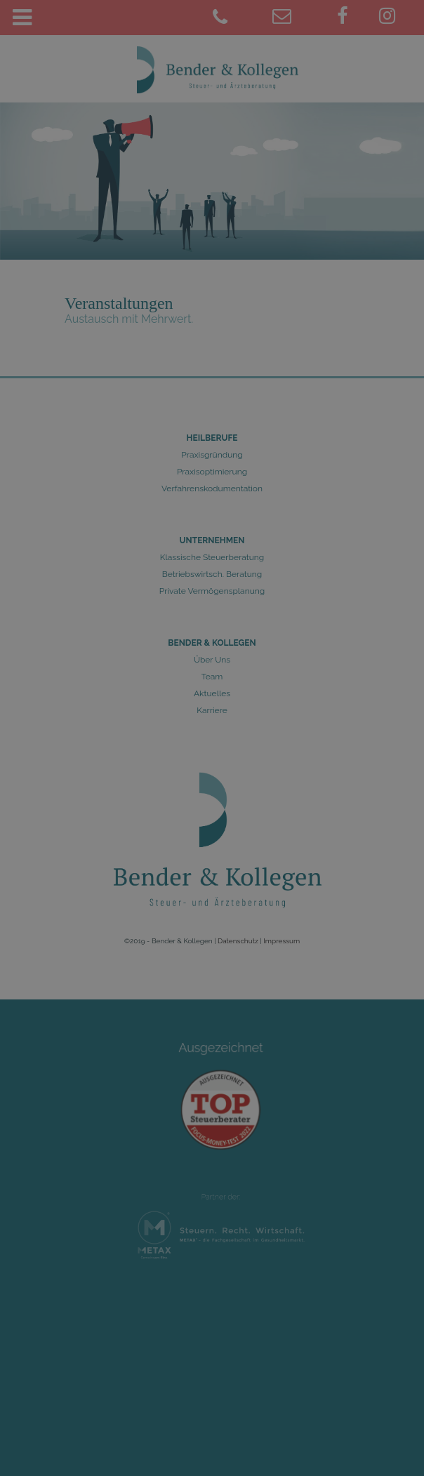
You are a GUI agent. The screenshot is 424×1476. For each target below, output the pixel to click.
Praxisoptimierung (212, 472)
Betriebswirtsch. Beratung (212, 574)
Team (212, 677)
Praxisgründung (211, 455)
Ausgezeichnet (221, 1060)
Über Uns (212, 660)
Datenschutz (238, 941)
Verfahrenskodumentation (212, 488)
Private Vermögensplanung (212, 591)
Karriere (212, 710)
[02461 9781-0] (241, 18)
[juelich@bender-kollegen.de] (300, 18)
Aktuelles (212, 693)
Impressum (281, 941)
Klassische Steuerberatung (212, 557)
